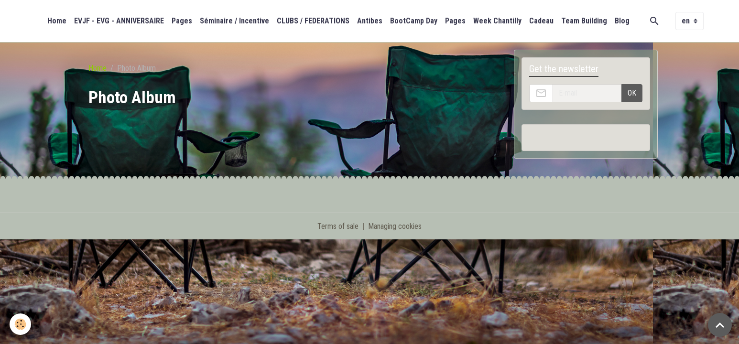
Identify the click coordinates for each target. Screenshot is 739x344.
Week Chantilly (497, 20)
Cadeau (541, 20)
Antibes (369, 20)
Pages (182, 20)
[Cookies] (20, 324)
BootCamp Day (413, 20)
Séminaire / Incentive (234, 20)
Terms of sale (338, 226)
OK (632, 92)
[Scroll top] (720, 325)
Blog (622, 20)
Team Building (584, 20)
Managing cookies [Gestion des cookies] (395, 226)
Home (56, 20)
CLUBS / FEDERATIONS (313, 20)
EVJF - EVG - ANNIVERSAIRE (119, 20)
